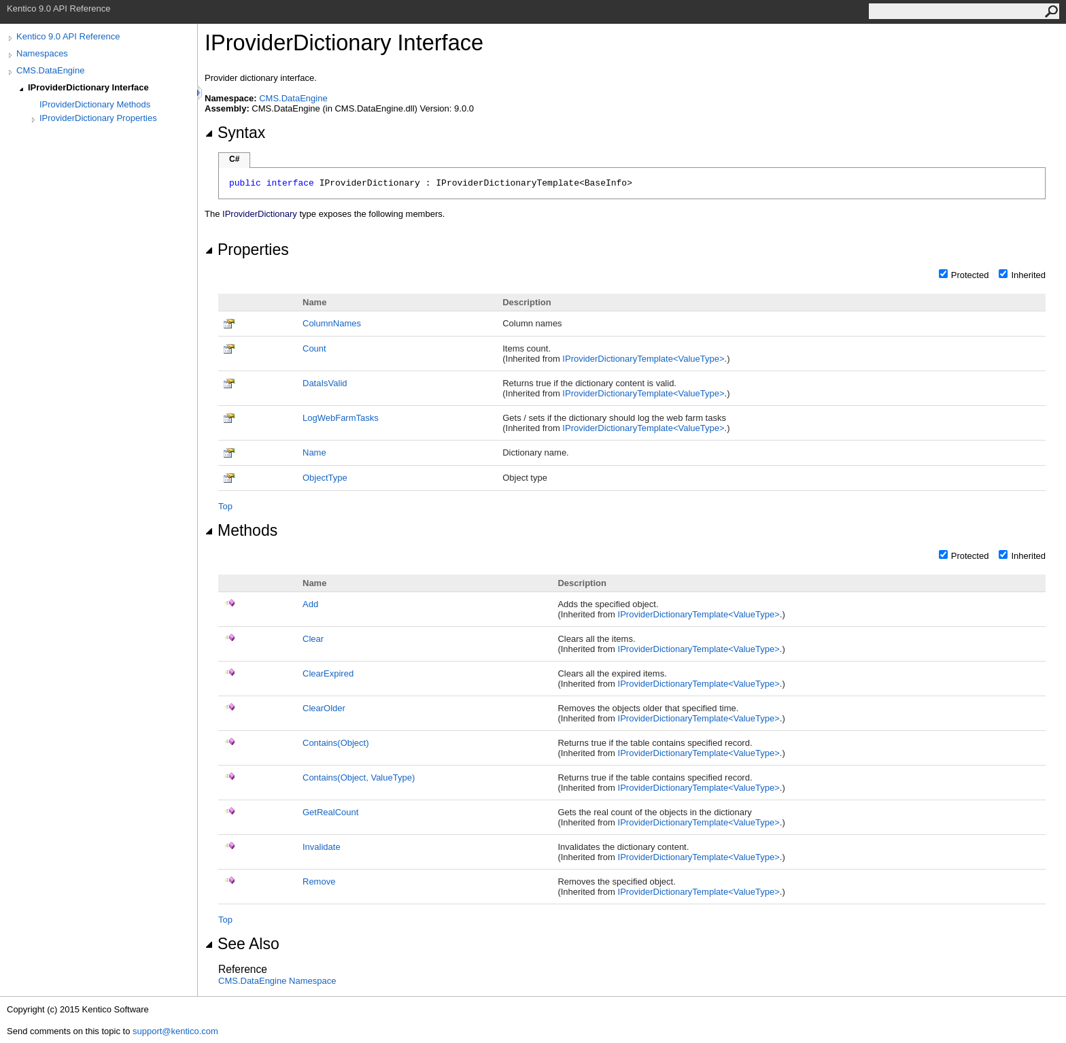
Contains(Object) (336, 743)
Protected (970, 275)
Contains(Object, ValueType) (359, 777)
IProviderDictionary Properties (98, 118)
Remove (319, 881)
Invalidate (322, 847)
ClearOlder (324, 708)
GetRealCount (330, 812)
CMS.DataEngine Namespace (277, 981)
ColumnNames (332, 323)
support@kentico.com (175, 1031)
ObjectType (325, 478)
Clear (313, 639)
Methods (241, 530)
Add (310, 604)
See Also (242, 944)
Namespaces (42, 53)
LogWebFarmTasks (341, 418)
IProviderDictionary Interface (88, 87)
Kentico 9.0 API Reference (68, 36)
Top (225, 506)
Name (314, 452)
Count (314, 348)
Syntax (235, 132)
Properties (247, 249)
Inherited (1028, 275)
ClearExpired (328, 673)
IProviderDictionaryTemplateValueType (643, 359)
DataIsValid (325, 383)
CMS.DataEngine (50, 70)
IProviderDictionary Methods (94, 104)
